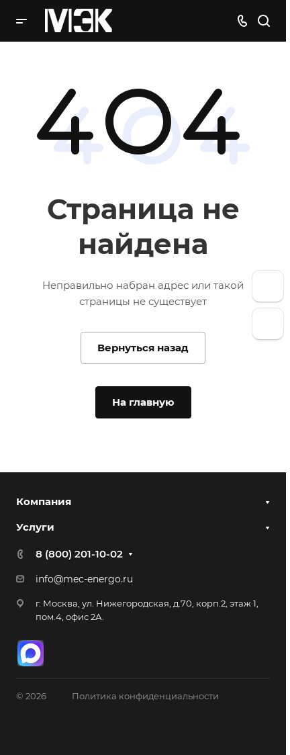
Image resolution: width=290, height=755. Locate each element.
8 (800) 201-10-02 (79, 553)
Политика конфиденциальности (145, 696)
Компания (43, 501)
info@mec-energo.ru (84, 579)
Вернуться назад (143, 347)
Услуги (35, 527)
